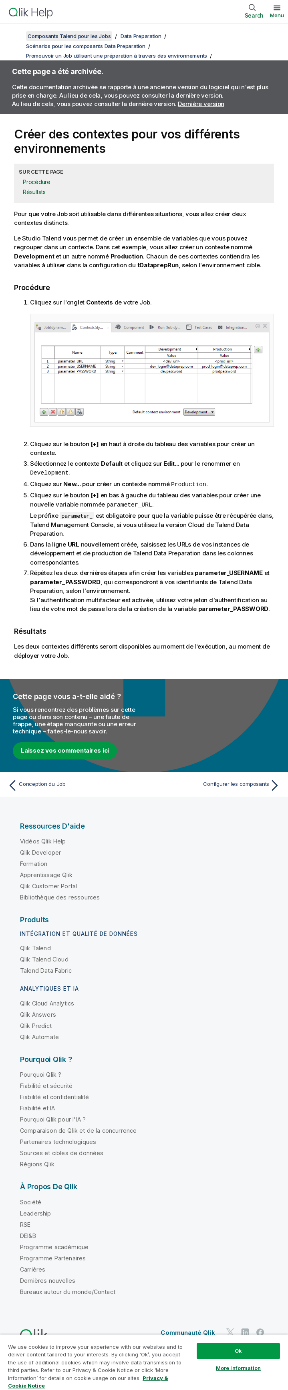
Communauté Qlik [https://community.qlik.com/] (188, 1331)
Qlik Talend (35, 946)
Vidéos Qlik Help (43, 840)
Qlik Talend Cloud (44, 958)
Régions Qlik (37, 1163)
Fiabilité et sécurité (46, 1084)
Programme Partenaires (53, 1257)
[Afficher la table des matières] (16, 36)
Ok (238, 1351)
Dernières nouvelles (47, 1279)
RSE (25, 1223)
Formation (33, 862)
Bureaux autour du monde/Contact (67, 1290)
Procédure (36, 181)
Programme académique (54, 1245)
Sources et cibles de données (61, 1151)
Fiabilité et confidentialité (54, 1095)
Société (30, 1201)
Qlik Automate (39, 1035)
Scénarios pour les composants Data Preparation (85, 46)
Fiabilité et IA (37, 1107)
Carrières (32, 1268)
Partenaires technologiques (58, 1140)
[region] (144, 1362)
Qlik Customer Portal (48, 884)
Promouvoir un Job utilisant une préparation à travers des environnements (116, 55)
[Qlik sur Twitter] (230, 1331)
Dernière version (201, 104)
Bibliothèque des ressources (60, 896)
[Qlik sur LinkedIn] (245, 1331)
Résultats (34, 191)
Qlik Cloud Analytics (47, 1002)
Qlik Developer (40, 851)
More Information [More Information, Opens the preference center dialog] (238, 1368)
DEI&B (28, 1234)
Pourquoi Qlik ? (40, 1073)
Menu (277, 15)
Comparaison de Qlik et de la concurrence (78, 1129)
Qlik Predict (36, 1024)
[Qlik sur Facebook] (260, 1331)
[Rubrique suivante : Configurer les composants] (214, 784)
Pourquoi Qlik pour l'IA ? (53, 1118)
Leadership (35, 1212)
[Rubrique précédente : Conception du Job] (73, 784)
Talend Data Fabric (46, 969)
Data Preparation (141, 36)
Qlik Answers (38, 1013)
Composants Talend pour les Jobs (69, 36)
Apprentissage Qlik (46, 873)
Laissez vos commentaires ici (65, 749)
